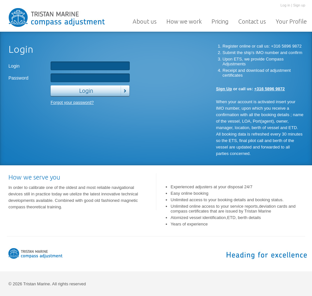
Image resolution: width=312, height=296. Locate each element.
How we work (184, 21)
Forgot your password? (72, 102)
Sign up (299, 5)
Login (13, 66)
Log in (285, 5)
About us (145, 21)
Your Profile (291, 21)
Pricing (220, 21)
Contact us (252, 21)
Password (18, 78)
